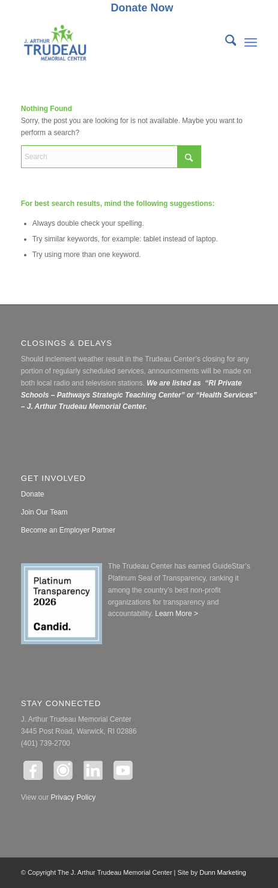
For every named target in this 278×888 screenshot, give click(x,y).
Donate (32, 494)
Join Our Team (44, 512)
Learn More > (175, 613)
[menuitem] (141, 8)
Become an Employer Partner (68, 530)
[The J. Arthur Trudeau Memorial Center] (115, 43)
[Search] (225, 43)
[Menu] (250, 42)
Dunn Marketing (222, 872)
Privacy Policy (73, 797)
